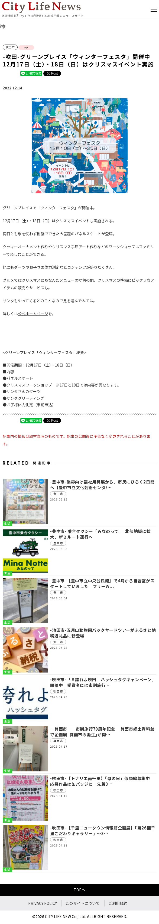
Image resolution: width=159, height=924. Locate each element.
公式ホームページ (33, 313)
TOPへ (79, 889)
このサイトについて (83, 903)
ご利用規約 (117, 903)
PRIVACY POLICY (42, 903)
